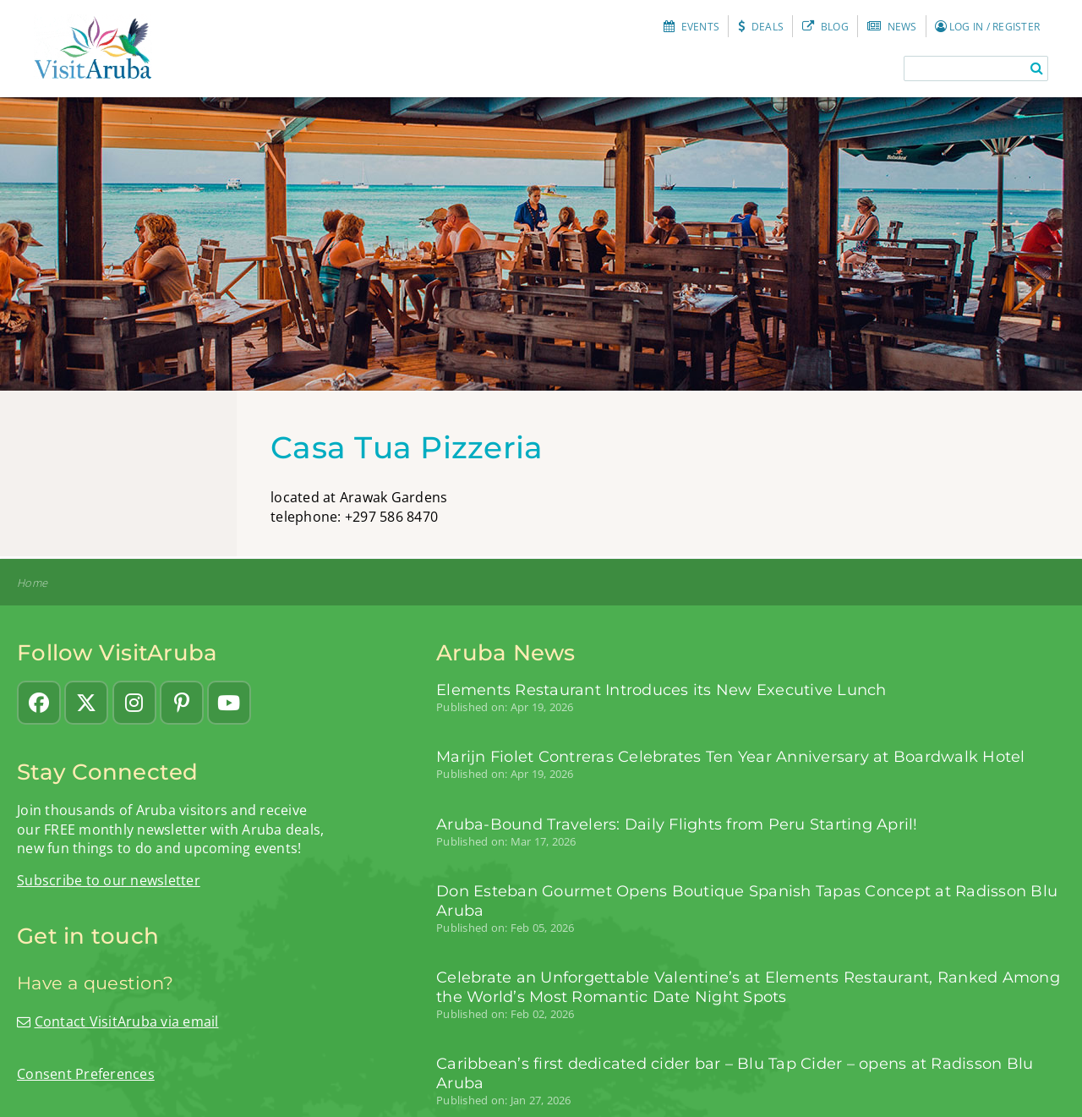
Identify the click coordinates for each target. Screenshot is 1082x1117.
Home (32, 583)
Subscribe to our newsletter (108, 880)
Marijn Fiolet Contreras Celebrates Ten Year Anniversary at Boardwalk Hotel (730, 756)
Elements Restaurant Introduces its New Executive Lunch (661, 689)
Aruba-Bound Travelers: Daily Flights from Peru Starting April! (677, 824)
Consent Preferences (86, 1074)
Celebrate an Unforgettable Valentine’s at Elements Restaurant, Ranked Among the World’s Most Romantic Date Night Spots (748, 986)
